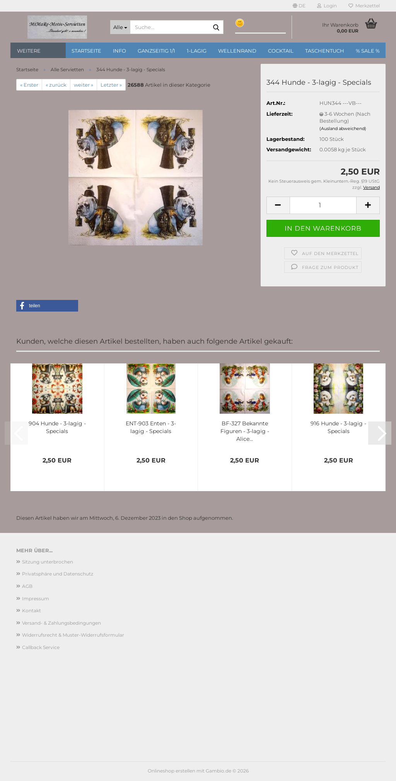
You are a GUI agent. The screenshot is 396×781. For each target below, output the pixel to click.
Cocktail (281, 51)
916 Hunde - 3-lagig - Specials (338, 427)
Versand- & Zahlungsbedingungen (61, 623)
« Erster (29, 85)
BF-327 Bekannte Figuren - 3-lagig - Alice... (244, 431)
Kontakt (31, 610)
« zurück (56, 85)
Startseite (86, 51)
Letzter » (111, 85)
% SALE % (368, 51)
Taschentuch (324, 51)
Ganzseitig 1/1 (156, 51)
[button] (299, 6)
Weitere (29, 51)
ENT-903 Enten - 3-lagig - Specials (151, 427)
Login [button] (327, 6)
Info (119, 51)
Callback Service (41, 647)
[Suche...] (120, 27)
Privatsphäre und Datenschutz (57, 574)
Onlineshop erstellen (171, 771)
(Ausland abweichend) (342, 128)
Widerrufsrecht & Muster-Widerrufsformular (73, 635)
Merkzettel (364, 6)
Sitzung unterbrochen (47, 562)
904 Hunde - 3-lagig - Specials (57, 427)
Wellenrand (237, 51)
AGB (27, 586)
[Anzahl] (323, 205)
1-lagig (197, 51)
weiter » (83, 85)
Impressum (35, 598)
